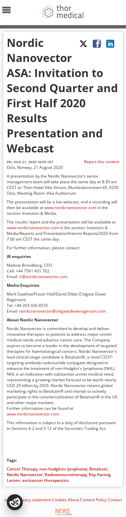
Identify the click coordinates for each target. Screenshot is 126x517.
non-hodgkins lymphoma (63, 469)
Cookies (59, 500)
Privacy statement (34, 500)
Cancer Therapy (22, 469)
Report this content (101, 162)
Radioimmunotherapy (66, 474)
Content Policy (93, 500)
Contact (115, 500)
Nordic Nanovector (25, 474)
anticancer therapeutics (45, 480)
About (73, 500)
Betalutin (98, 469)
